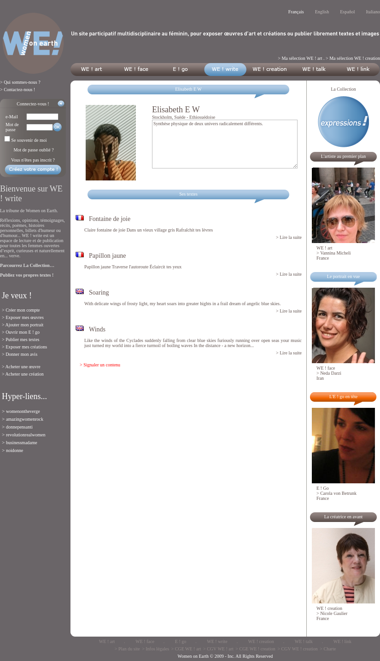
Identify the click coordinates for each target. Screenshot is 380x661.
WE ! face (144, 641)
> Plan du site (127, 648)
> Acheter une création (23, 374)
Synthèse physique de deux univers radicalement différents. (225, 144)
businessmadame (21, 442)
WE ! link (342, 641)
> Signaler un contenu (100, 364)
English (322, 11)
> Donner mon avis (19, 354)
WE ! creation (261, 641)
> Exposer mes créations (24, 346)
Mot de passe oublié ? (33, 149)
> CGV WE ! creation (297, 648)
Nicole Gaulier (333, 613)
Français (296, 11)
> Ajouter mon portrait (22, 324)
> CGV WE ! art (218, 648)
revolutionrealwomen (26, 434)
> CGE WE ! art (186, 648)
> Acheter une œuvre (21, 366)
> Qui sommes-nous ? (20, 82)
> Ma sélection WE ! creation (353, 58)
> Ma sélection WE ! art (300, 58)
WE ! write (217, 641)
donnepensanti (19, 426)
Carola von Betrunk (338, 493)
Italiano (373, 11)
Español (347, 11)
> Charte (328, 648)
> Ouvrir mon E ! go (21, 332)
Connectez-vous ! (33, 103)
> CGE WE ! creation (255, 648)
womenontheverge (23, 411)
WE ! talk (304, 641)
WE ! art (107, 641)
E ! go (180, 641)
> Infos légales (155, 648)
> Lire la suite (289, 237)
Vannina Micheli (335, 252)
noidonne (14, 450)
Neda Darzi (330, 373)
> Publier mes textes (20, 339)
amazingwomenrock (24, 419)
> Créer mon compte (21, 310)
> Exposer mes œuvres (23, 317)
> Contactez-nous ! (17, 89)
